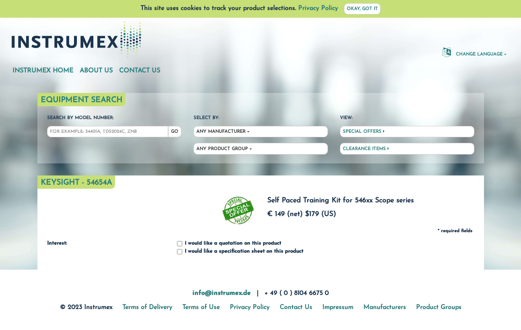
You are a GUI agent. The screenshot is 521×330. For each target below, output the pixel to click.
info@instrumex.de (221, 293)
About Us (96, 71)
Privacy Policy (318, 8)
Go (174, 132)
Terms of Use (201, 307)
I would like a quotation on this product (229, 243)
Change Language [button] (472, 52)
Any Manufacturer (220, 132)
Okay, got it (362, 9)
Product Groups (438, 307)
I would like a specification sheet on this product (240, 251)
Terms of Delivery (147, 307)
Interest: (57, 243)
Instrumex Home (42, 71)
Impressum (337, 307)
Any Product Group (222, 149)
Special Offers (364, 131)
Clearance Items (366, 148)
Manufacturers (384, 307)
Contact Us (139, 71)
